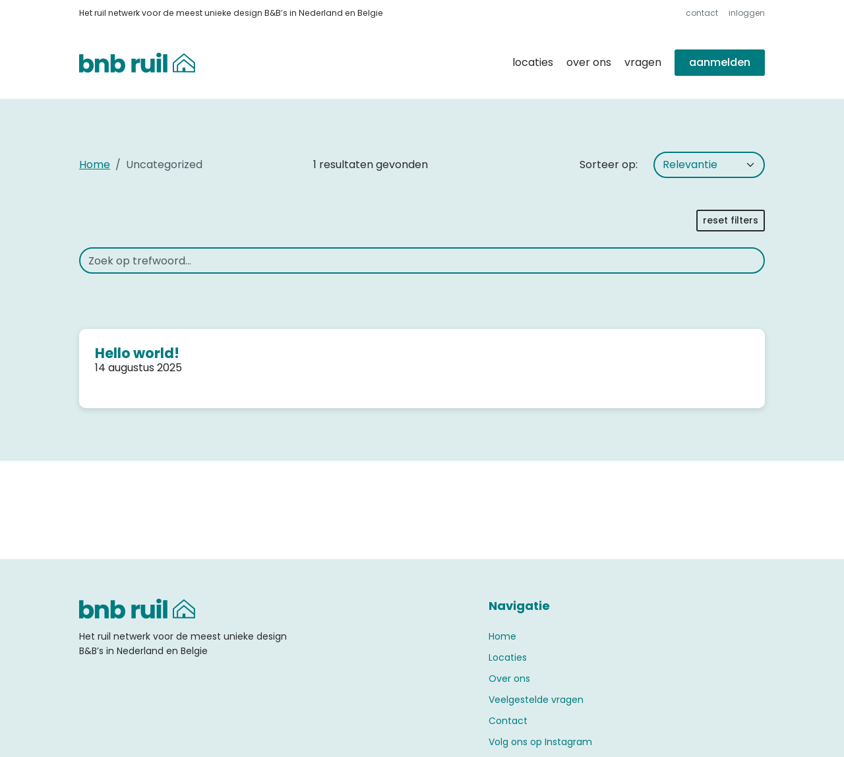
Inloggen (747, 12)
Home (94, 164)
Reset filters (730, 220)
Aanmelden (719, 62)
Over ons (588, 62)
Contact (702, 12)
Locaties (532, 62)
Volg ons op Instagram (540, 741)
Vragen (642, 62)
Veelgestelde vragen (536, 699)
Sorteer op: (609, 164)
